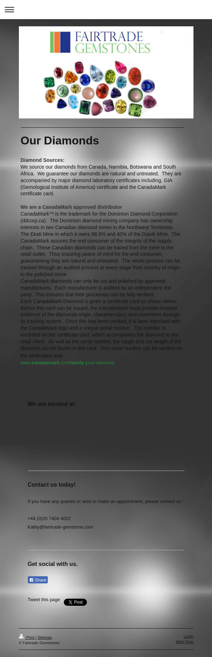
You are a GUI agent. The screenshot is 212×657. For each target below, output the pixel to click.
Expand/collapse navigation (106, 9)
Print (27, 637)
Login (188, 636)
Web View (184, 642)
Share (37, 580)
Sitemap (44, 637)
